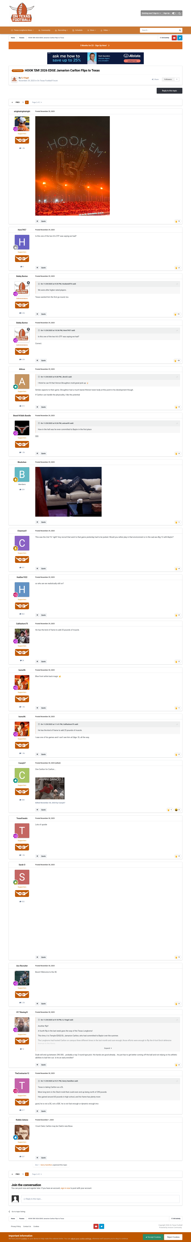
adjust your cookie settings (81, 1239)
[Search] (152, 30)
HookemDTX (67, 284)
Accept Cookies (153, 1237)
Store (92, 30)
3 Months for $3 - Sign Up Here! (93, 45)
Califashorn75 (22, 624)
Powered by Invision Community (170, 1227)
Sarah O (22, 865)
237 (22, 1157)
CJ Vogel (65, 1020)
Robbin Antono (22, 1120)
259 (22, 490)
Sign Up (167, 13)
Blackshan (22, 462)
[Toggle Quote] (39, 284)
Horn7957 (22, 230)
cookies (24, 1239)
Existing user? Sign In (151, 13)
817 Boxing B (21, 1012)
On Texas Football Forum (47, 81)
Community (45, 30)
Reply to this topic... (33, 1199)
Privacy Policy (16, 1226)
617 (22, 1110)
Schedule (78, 30)
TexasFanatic (21, 818)
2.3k (22, 1003)
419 (22, 406)
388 (22, 800)
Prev (18, 102)
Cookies (36, 1226)
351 (22, 567)
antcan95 (66, 423)
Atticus (22, 369)
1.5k (22, 148)
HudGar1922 (22, 577)
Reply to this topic (169, 91)
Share (155, 79)
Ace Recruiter (22, 966)
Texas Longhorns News (23, 30)
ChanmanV (22, 531)
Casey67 (22, 763)
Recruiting (62, 30)
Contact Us (27, 1226)
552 (22, 902)
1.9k (22, 707)
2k (22, 660)
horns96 (22, 670)
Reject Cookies (173, 1237)
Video (105, 30)
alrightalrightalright (22, 111)
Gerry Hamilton (68, 1081)
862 (22, 614)
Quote (43, 221)
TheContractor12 (22, 1073)
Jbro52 (65, 377)
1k (22, 1049)
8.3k (22, 313)
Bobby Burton (22, 276)
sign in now (65, 1188)
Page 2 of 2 (37, 102)
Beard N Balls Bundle (22, 416)
